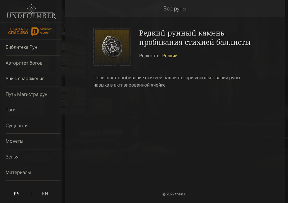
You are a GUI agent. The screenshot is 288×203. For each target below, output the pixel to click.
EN (45, 194)
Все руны (174, 8)
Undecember (31, 11)
